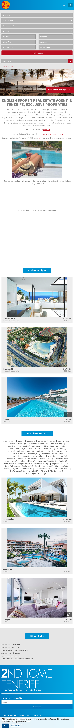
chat (40, 138)
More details (15, 726)
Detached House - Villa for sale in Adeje (14, 650)
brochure (46, 130)
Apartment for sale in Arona (11, 653)
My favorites (20, 715)
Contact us (37, 715)
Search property (37, 53)
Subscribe (37, 707)
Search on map (8, 66)
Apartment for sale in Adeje (10, 644)
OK (5, 725)
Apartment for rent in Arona (11, 656)
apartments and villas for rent (52, 134)
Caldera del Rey (8, 319)
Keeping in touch (7, 715)
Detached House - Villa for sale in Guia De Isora (17, 659)
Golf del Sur (7, 569)
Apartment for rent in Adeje (10, 647)
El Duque (6, 419)
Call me (28, 715)
